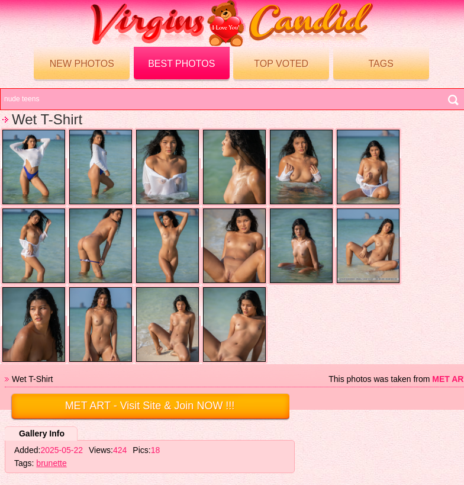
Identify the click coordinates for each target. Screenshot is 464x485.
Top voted (281, 64)
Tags (380, 64)
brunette (51, 463)
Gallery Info (42, 433)
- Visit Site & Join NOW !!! (150, 406)
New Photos (82, 64)
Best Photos (181, 64)
